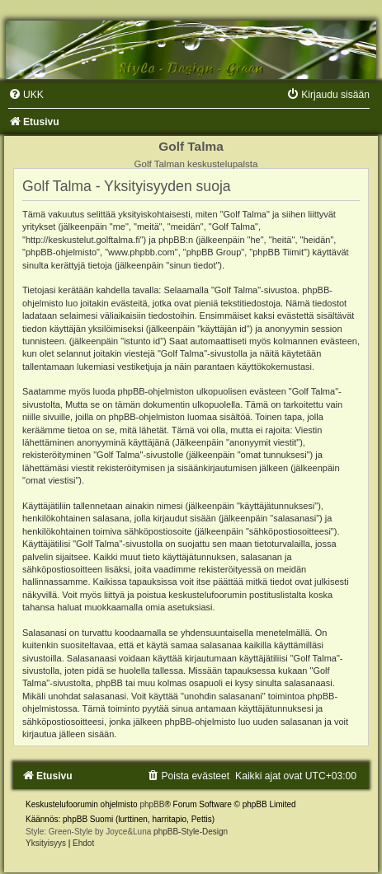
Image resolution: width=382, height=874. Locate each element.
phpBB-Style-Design (190, 831)
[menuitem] (26, 94)
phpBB (151, 804)
